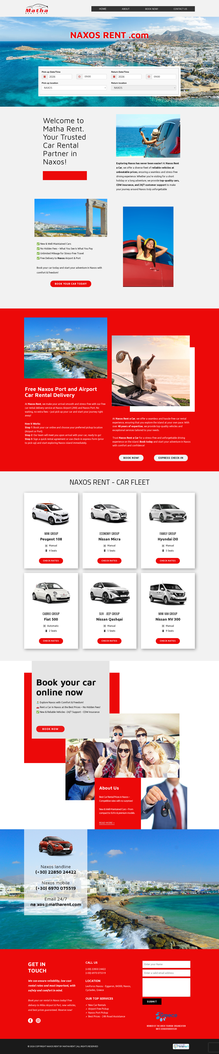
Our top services (99, 998)
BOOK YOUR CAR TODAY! (71, 283)
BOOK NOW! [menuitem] (151, 9)
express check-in (170, 458)
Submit (152, 1001)
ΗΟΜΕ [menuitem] (102, 9)
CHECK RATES (109, 560)
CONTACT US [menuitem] (180, 9)
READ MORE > (107, 822)
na (33, 904)
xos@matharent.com (59, 904)
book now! (131, 458)
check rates (51, 560)
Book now (50, 769)
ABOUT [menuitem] (126, 9)
